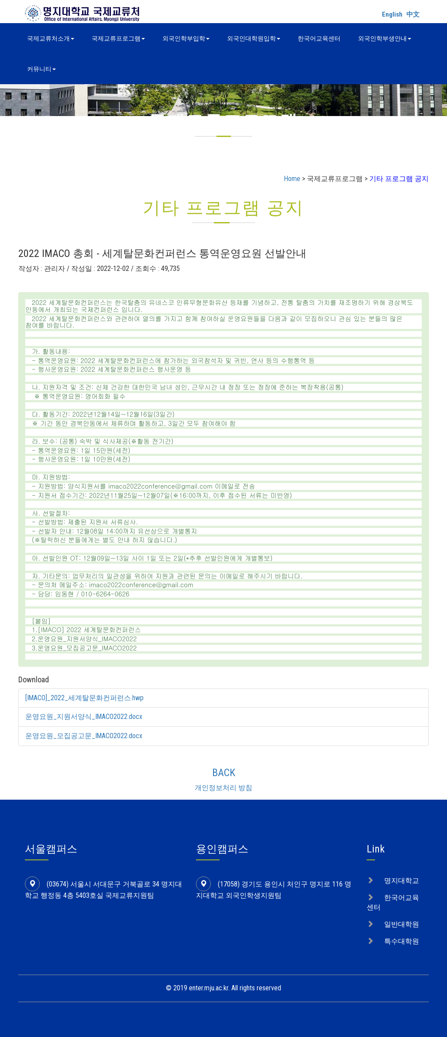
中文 (412, 14)
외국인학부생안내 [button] (384, 38)
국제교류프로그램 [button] (118, 38)
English (392, 14)
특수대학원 (401, 941)
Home (292, 179)
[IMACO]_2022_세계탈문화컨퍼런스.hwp (84, 698)
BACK (224, 773)
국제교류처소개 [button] (50, 38)
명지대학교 (401, 880)
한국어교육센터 (319, 38)
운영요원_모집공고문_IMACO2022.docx (84, 736)
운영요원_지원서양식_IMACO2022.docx (84, 716)
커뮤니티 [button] (41, 68)
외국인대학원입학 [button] (253, 38)
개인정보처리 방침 (223, 788)
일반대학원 (401, 924)
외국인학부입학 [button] (186, 38)
